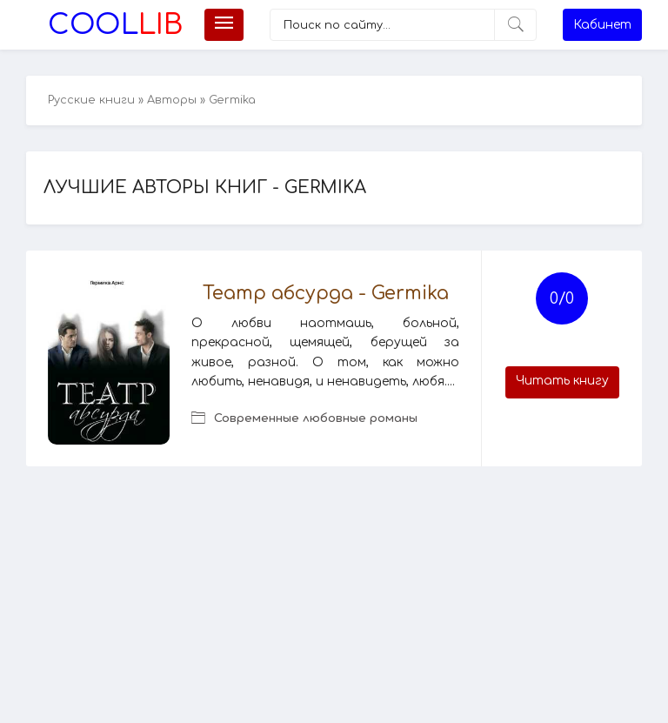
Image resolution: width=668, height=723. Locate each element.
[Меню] (224, 25)
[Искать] (515, 25)
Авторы (172, 100)
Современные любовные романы (316, 418)
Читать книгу (562, 380)
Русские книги (91, 100)
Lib (115, 25)
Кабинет (602, 24)
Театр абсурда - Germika (326, 293)
